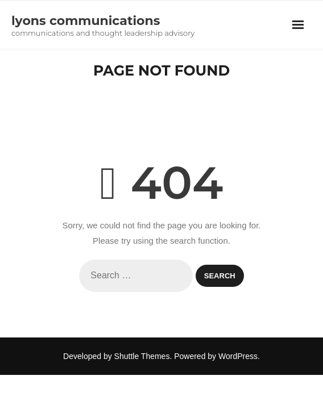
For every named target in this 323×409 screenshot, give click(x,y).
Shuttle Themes (142, 356)
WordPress (238, 356)
